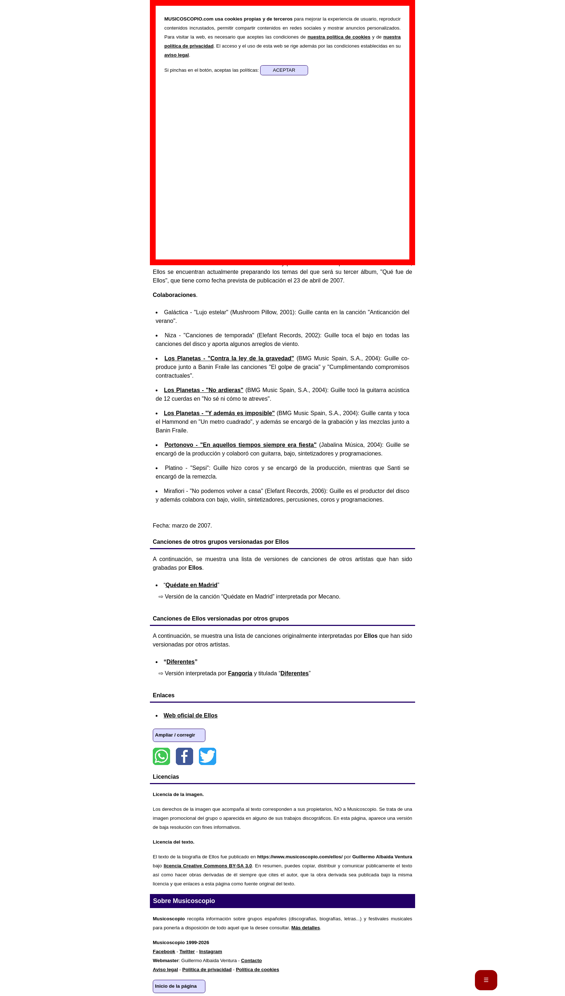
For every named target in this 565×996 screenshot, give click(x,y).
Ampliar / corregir (175, 735)
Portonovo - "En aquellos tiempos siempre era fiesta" (240, 445)
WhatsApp (161, 756)
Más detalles (306, 927)
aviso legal (176, 55)
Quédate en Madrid (191, 585)
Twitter (207, 756)
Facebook (184, 756)
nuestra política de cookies (338, 37)
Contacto (251, 960)
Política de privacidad (207, 969)
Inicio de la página (176, 986)
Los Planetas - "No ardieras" (203, 390)
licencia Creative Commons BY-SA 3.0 (208, 865)
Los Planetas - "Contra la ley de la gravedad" (229, 358)
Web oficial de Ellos (191, 715)
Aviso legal (165, 969)
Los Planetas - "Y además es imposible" (219, 413)
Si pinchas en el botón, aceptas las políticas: (212, 70)
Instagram (210, 951)
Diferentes (180, 662)
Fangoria (240, 673)
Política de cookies (257, 969)
